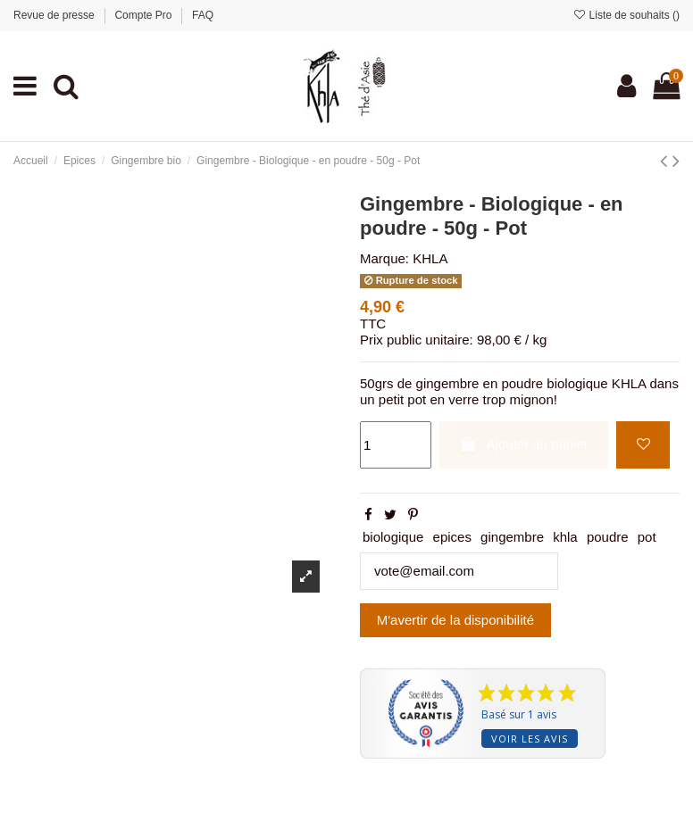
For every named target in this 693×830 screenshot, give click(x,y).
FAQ (202, 15)
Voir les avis (529, 738)
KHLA (430, 258)
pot (647, 536)
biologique (393, 536)
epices (452, 536)
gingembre (512, 536)
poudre (608, 536)
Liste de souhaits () (626, 15)
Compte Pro (144, 15)
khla (565, 536)
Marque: (384, 258)
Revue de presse (55, 15)
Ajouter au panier (524, 444)
